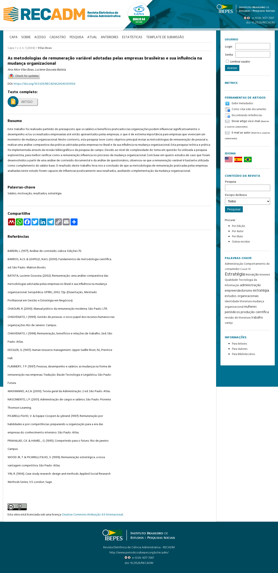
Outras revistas (241, 241)
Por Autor (237, 231)
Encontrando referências (247, 115)
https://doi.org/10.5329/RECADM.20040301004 (44, 83)
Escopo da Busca (247, 199)
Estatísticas (137, 37)
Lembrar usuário (240, 61)
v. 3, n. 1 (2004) (26, 48)
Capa (11, 48)
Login (228, 46)
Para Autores (239, 349)
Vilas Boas (45, 48)
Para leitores (239, 344)
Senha (229, 54)
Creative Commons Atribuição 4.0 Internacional (92, 514)
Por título (237, 236)
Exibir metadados (242, 103)
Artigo (27, 102)
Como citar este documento (249, 109)
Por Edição (238, 226)
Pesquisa (247, 185)
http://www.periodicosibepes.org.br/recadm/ (139, 552)
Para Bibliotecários (243, 354)
